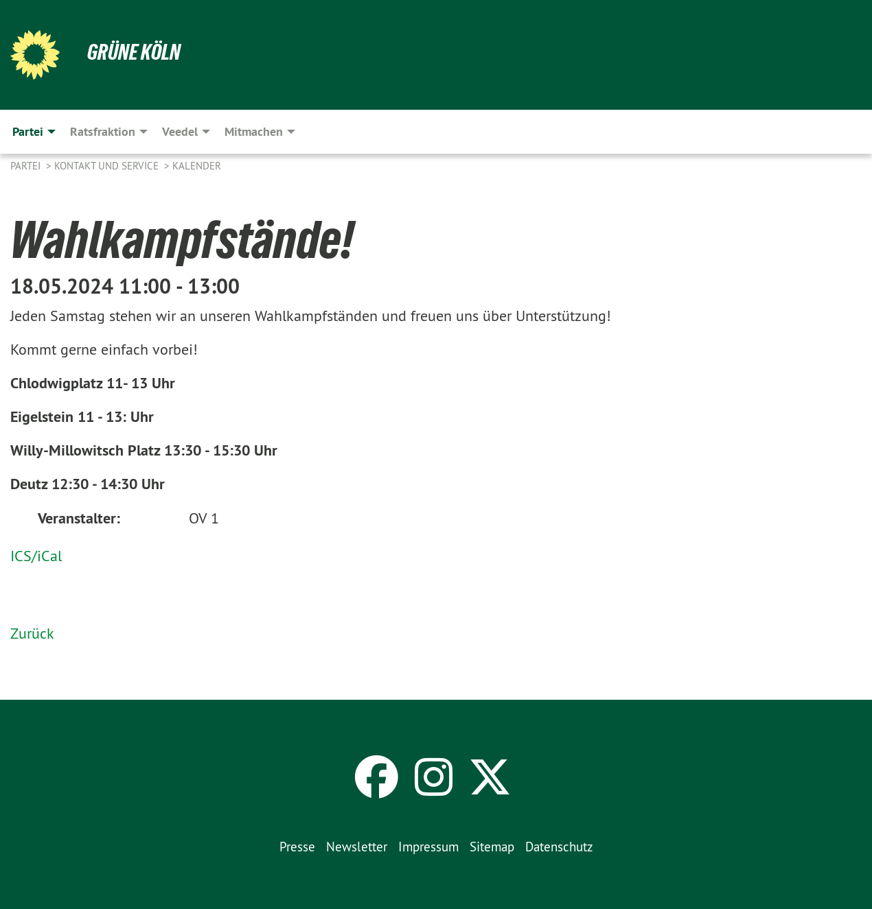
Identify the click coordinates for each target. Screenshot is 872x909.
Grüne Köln (134, 52)
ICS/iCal (36, 555)
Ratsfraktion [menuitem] (102, 131)
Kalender (196, 165)
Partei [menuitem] (27, 131)
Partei (26, 165)
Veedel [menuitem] (180, 131)
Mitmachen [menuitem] (254, 131)
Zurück (32, 633)
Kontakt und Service (107, 165)
